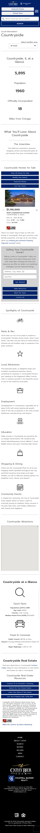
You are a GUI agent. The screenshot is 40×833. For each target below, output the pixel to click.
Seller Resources (20, 289)
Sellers (20, 750)
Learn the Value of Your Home (20, 692)
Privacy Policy (27, 823)
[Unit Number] (20, 277)
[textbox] (21, 19)
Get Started (20, 282)
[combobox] (20, 19)
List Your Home (20, 186)
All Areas (14, 46)
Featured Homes (20, 182)
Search (20, 24)
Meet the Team (20, 293)
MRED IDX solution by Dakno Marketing (17, 724)
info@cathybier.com (20, 792)
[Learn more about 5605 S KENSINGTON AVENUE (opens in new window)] (20, 210)
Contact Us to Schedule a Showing (20, 684)
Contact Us (20, 297)
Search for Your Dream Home (20, 688)
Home (20, 737)
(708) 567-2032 (25, 790)
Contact (20, 756)
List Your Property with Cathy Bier (20, 696)
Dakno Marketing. (29, 825)
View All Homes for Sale (20, 173)
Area (20, 753)
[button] (36, 212)
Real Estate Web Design (13, 825)
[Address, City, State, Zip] (20, 271)
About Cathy (20, 740)
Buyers (20, 747)
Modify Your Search (20, 177)
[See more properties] (36, 210)
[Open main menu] (36, 11)
